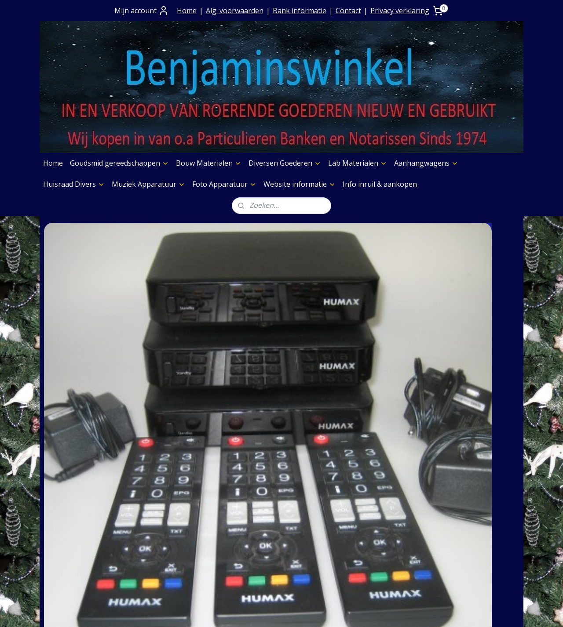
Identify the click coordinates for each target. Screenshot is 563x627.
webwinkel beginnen (304, 611)
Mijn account (141, 10)
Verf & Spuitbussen (370, 514)
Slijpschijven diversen (374, 537)
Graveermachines (367, 526)
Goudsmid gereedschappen (119, 163)
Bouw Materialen (208, 163)
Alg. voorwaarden (234, 10)
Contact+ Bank (169, 481)
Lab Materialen (357, 163)
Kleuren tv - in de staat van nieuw (334, 342)
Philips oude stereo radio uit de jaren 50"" (462, 347)
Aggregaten (357, 548)
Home (187, 10)
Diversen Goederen (285, 163)
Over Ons (160, 470)
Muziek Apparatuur (148, 184)
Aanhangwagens (426, 163)
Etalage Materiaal (368, 503)
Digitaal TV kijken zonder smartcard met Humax (90, 342)
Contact (348, 10)
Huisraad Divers (74, 184)
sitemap (251, 611)
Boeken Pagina (364, 470)
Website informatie (299, 184)
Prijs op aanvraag (174, 503)
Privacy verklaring (399, 10)
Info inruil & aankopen (380, 184)
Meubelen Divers (367, 571)
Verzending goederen (181, 514)
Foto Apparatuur (224, 184)
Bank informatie (299, 10)
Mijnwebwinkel (380, 611)
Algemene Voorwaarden (185, 492)
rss (270, 611)
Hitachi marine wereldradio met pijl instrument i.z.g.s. (221, 347)
